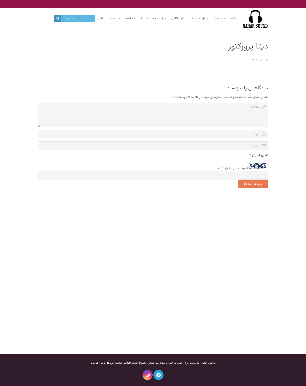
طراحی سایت (123, 362)
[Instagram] (148, 375)
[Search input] (79, 18)
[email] (153, 145)
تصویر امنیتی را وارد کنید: (232, 168)
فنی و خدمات (257, 60)
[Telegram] (158, 375)
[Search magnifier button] (57, 18)
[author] (153, 134)
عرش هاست (98, 362)
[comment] (153, 115)
